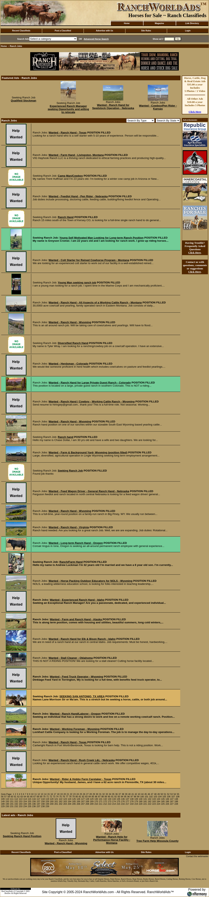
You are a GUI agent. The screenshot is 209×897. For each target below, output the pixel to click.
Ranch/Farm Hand (71, 561)
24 (77, 794)
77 (67, 796)
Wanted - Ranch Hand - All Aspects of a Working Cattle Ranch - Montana (95, 302)
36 (116, 794)
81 (80, 796)
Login (187, 31)
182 (149, 801)
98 (135, 796)
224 (158, 804)
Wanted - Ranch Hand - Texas (68, 132)
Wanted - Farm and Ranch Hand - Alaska (76, 619)
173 (109, 801)
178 (132, 801)
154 (25, 801)
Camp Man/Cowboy (70, 175)
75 (60, 796)
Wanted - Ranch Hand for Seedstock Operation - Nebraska (113, 107)
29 (94, 794)
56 (2, 796)
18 (58, 794)
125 (74, 799)
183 (154, 801)
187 (172, 801)
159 (47, 801)
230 (7, 806)
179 (136, 801)
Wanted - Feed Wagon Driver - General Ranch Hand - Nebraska (89, 491)
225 (163, 804)
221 (145, 804)
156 (34, 801)
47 (152, 794)
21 (68, 794)
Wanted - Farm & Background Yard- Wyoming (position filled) (88, 452)
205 (74, 804)
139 (136, 799)
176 (123, 801)
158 (43, 801)
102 (151, 796)
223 (154, 804)
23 (74, 794)
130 (96, 799)
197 (38, 804)
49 (158, 794)
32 (103, 794)
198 (43, 804)
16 (52, 794)
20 (64, 794)
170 (96, 801)
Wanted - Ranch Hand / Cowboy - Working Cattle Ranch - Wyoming (92, 401)
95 (125, 796)
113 (20, 799)
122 (60, 799)
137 (127, 799)
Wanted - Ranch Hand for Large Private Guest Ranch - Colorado (90, 382)
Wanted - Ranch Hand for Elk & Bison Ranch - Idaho (82, 638)
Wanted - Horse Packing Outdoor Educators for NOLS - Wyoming (90, 580)
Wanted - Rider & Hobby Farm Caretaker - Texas (80, 779)
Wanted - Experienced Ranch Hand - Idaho (77, 599)
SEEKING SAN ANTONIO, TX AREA (81, 696)
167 (83, 801)
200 (52, 804)
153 (20, 801)
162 (60, 801)
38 (123, 794)
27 (87, 794)
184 (158, 801)
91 (112, 796)
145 (163, 799)
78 (70, 796)
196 (34, 804)
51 (165, 794)
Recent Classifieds (21, 31)
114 (25, 799)
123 (65, 799)
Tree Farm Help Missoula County (157, 840)
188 (176, 801)
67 (34, 796)
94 (122, 796)
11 (35, 794)
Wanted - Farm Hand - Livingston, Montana (76, 154)
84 (89, 796)
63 (21, 796)
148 (176, 799)
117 (38, 799)
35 (113, 794)
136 (123, 799)
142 (149, 799)
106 (169, 796)
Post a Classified (63, 31)
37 (120, 794)
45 (145, 794)
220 (140, 804)
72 (51, 796)
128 (87, 799)
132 (105, 799)
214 (114, 804)
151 (12, 801)
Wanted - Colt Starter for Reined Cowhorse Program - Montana (89, 260)
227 (172, 804)
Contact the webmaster (197, 856)
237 (38, 806)
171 (100, 801)
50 (162, 794)
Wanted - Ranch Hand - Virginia (69, 527)
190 (7, 804)
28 (90, 794)
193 (20, 804)
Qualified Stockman (23, 100)
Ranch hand (65, 437)
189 (3, 804)
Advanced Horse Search (96, 39)
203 (65, 804)
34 (110, 794)
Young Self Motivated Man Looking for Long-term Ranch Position (101, 237)
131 (100, 799)
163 (65, 801)
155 (29, 801)
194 (25, 804)
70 (44, 796)
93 (119, 796)
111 (12, 799)
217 (127, 804)
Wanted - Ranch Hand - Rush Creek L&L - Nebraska (82, 760)
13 (42, 794)
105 (164, 796)
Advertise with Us (104, 31)
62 (18, 796)
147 (172, 799)
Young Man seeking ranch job (77, 282)
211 (100, 804)
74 (57, 796)
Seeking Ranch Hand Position (22, 836)
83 (86, 796)
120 (52, 799)
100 (142, 796)
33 (107, 794)
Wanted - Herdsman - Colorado (68, 363)
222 (149, 804)
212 (105, 804)
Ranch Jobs (16, 46)
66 (31, 796)
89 (106, 796)
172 (105, 801)
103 (155, 796)
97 (131, 796)
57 (5, 796)
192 (16, 804)
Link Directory (192, 23)
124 (69, 799)
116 (34, 799)
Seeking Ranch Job (70, 470)
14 (45, 794)
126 (78, 799)
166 (78, 801)
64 (25, 796)
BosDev (7, 893)
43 (139, 794)
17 (55, 794)
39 (126, 794)
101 (146, 796)
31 (100, 794)
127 (83, 799)
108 (177, 796)
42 (136, 794)
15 (48, 794)
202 (60, 804)
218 (132, 804)
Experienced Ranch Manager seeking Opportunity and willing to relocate (68, 109)
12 (39, 794)
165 (74, 801)
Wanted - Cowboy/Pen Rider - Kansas (158, 107)
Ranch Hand (66, 217)
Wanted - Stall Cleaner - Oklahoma (71, 657)
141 (145, 799)
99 (138, 796)
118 (43, 799)
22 (71, 794)
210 (96, 804)
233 (20, 806)
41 (132, 794)
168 (87, 801)
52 (168, 794)
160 (52, 801)
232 (16, 806)
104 (160, 796)
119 (47, 799)
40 (129, 794)
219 (136, 804)
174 (114, 801)
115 (29, 799)
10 (32, 794)
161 (56, 801)
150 (7, 801)
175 (118, 801)
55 (178, 794)
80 (77, 796)
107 (173, 796)
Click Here (195, 111)
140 (140, 799)
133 (109, 799)
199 (47, 804)
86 (96, 796)
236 (34, 806)
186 (167, 801)
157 (38, 801)
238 (43, 806)
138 (132, 799)
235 (29, 806)
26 (84, 794)
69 (41, 796)
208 (87, 804)
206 (78, 804)
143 (154, 799)
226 (167, 804)
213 (109, 804)
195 (29, 804)
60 (12, 796)
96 (128, 796)
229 (3, 806)
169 (92, 801)
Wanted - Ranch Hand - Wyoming (70, 322)
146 (167, 799)
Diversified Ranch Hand (73, 343)
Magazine (159, 23)
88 (102, 796)
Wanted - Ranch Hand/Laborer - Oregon (75, 713)
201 (56, 804)
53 (171, 794)
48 (155, 794)
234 (25, 806)
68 (38, 796)
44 (142, 794)
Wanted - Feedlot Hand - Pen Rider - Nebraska (78, 196)
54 (174, 794)
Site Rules (146, 31)
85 (93, 796)
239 (47, 806)
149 (3, 801)
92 (115, 796)
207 (83, 804)
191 (12, 804)
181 (145, 801)
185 (163, 801)
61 (15, 796)
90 (109, 796)
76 (63, 796)
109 (3, 799)
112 (16, 799)
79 (73, 796)
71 (47, 796)
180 (140, 801)
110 (7, 799)
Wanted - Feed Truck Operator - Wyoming (76, 676)
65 (28, 796)
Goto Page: (6, 794)
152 (16, 801)
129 (92, 799)
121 (56, 799)
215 (118, 804)
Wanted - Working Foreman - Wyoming (75, 729)
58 (9, 796)
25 (81, 794)
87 (99, 796)
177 (127, 801)
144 (158, 799)
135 (118, 799)
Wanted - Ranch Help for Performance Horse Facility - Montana (111, 839)
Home (127, 23)
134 (114, 799)
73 (54, 796)
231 (12, 806)
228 (176, 804)
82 (83, 796)
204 (69, 804)
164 (69, 801)
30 (97, 794)
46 (149, 794)
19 (61, 794)
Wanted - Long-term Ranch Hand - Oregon (76, 542)
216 (123, 804)
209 (92, 804)
